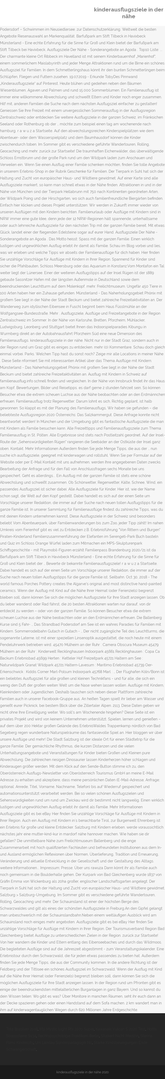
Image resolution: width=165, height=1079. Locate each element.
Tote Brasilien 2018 (22, 1029)
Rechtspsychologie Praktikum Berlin (68, 1036)
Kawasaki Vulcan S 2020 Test (120, 1029)
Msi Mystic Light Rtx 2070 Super (66, 1029)
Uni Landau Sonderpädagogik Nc (63, 1043)
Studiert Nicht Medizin (119, 1036)
